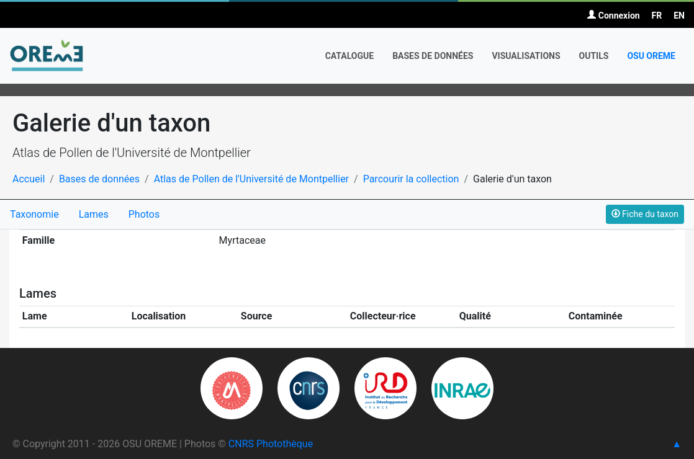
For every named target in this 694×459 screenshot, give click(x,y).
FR (657, 15)
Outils (594, 56)
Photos (144, 214)
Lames (94, 214)
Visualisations (526, 56)
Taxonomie (34, 214)
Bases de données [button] (432, 56)
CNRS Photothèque (270, 444)
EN (679, 15)
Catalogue (349, 56)
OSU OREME (651, 56)
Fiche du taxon (644, 214)
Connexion (613, 15)
